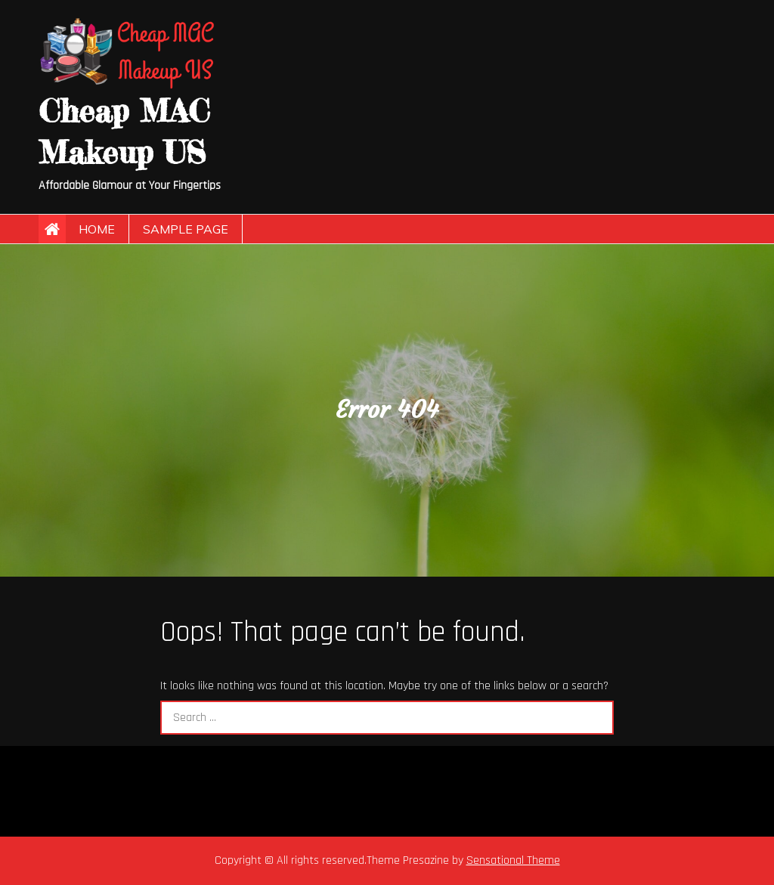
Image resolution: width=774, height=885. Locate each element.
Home (97, 229)
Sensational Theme (513, 860)
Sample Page (185, 229)
